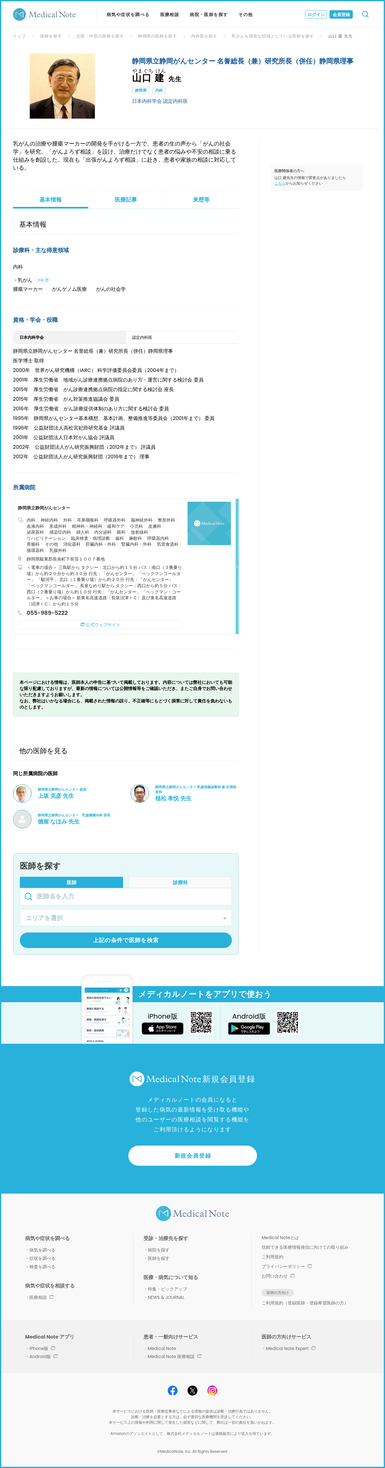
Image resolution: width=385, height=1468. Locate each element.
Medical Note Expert (290, 1348)
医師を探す (51, 36)
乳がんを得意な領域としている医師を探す (273, 36)
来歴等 (201, 199)
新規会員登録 (193, 1156)
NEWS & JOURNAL (166, 1297)
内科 (159, 90)
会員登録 (341, 14)
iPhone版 (42, 1348)
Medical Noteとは (280, 1237)
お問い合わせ (278, 1276)
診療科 (180, 882)
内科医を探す (204, 36)
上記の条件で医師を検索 (126, 940)
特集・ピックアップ (167, 1289)
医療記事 (126, 199)
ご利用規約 (272, 1257)
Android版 (43, 1356)
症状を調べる (42, 1258)
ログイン (316, 14)
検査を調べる (42, 1267)
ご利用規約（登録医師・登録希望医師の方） (305, 1303)
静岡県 (141, 90)
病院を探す (159, 1250)
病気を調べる (42, 1250)
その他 (245, 14)
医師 (72, 882)
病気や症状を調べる (128, 14)
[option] (62, 86)
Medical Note (162, 1348)
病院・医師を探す (209, 14)
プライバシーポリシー (287, 1266)
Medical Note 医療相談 (174, 1356)
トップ (19, 36)
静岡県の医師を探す (157, 36)
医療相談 (169, 14)
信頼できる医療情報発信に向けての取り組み (305, 1247)
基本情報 (50, 199)
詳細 (41, 280)
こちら (279, 183)
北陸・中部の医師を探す (100, 36)
